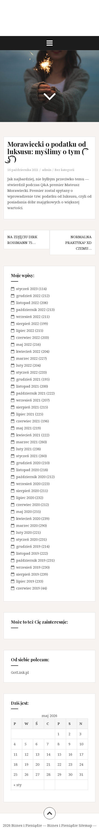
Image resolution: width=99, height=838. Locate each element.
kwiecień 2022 (28, 351)
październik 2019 (31, 560)
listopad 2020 (27, 469)
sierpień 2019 (27, 574)
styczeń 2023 (27, 288)
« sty (17, 784)
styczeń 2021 (27, 455)
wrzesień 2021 (28, 400)
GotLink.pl (20, 672)
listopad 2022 (27, 302)
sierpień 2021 (27, 407)
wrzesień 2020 (28, 483)
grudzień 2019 (28, 546)
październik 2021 (31, 393)
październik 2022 (31, 309)
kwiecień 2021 (28, 434)
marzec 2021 (27, 441)
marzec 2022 (27, 358)
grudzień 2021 (28, 379)
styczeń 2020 (27, 539)
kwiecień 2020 (28, 518)
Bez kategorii (64, 170)
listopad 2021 (27, 386)
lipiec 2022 (25, 330)
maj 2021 (24, 427)
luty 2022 (24, 365)
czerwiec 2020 (28, 504)
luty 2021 (24, 448)
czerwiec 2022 (28, 337)
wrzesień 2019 (28, 567)
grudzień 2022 (28, 295)
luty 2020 (24, 532)
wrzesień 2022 (28, 316)
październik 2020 (31, 476)
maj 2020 (24, 511)
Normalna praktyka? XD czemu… (78, 242)
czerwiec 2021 (28, 421)
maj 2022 (24, 344)
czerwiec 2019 (28, 588)
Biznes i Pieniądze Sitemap (69, 825)
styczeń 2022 (27, 372)
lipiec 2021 (25, 414)
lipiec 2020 (25, 497)
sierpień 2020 (27, 490)
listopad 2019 (27, 553)
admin (46, 170)
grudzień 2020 (28, 462)
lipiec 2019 (25, 581)
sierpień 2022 (27, 323)
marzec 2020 (27, 525)
